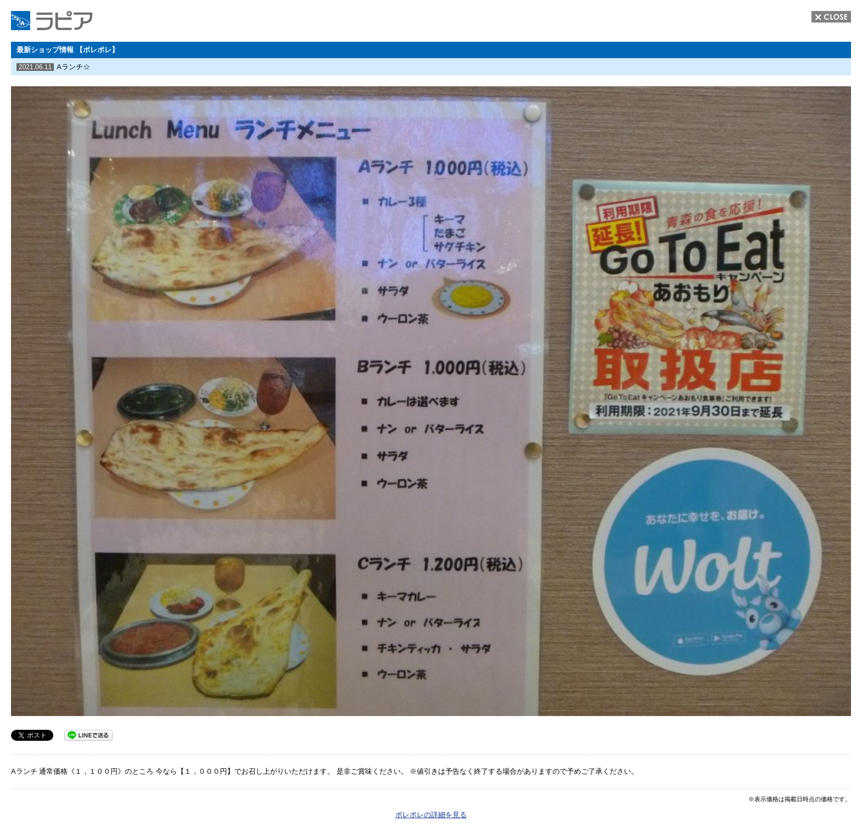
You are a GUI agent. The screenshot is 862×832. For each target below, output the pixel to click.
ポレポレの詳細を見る (431, 815)
